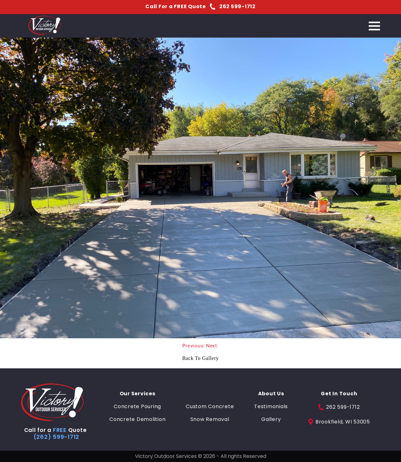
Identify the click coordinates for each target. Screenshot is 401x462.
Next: (212, 345)
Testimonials (271, 406)
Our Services (137, 393)
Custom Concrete (210, 406)
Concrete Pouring (137, 406)
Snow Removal (209, 419)
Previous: (194, 345)
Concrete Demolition (137, 419)
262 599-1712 (339, 407)
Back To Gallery (200, 358)
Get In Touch (339, 393)
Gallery (271, 419)
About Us (271, 393)
